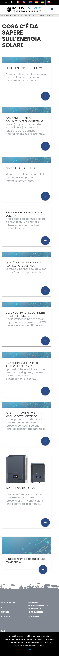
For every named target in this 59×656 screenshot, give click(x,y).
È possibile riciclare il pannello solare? (26, 214)
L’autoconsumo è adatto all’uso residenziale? (22, 364)
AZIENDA (5, 616)
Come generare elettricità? (24, 68)
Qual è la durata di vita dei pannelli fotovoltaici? (23, 264)
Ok (29, 649)
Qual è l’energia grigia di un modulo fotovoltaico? (24, 414)
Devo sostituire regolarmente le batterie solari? (25, 314)
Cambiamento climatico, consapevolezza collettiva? (24, 119)
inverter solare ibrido (20, 488)
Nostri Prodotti (10, 602)
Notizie (5, 611)
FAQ (3, 631)
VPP (3, 607)
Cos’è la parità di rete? (20, 168)
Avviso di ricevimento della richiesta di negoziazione (38, 607)
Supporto (33, 616)
